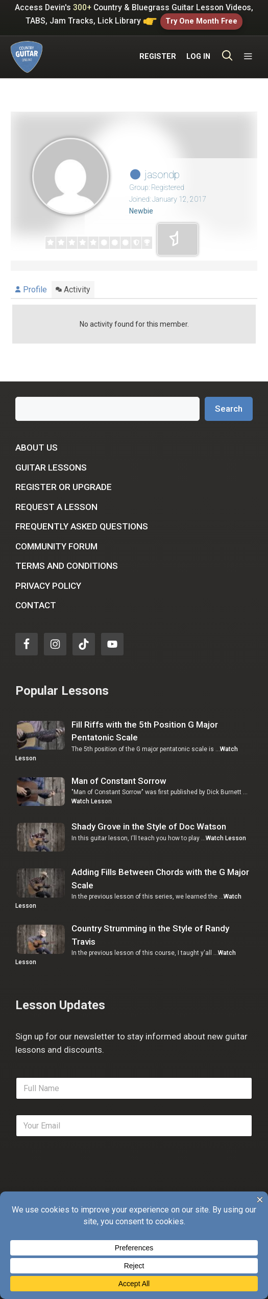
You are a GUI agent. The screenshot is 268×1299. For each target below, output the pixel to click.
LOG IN (198, 56)
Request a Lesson (56, 507)
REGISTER (157, 56)
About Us (36, 447)
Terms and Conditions (66, 566)
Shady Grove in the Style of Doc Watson (148, 826)
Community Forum (56, 546)
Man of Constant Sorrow (118, 781)
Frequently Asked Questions (81, 526)
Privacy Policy (48, 586)
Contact (35, 605)
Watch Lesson (91, 801)
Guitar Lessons (51, 467)
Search (228, 408)
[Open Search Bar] (227, 56)
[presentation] (92, 1187)
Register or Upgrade (63, 487)
